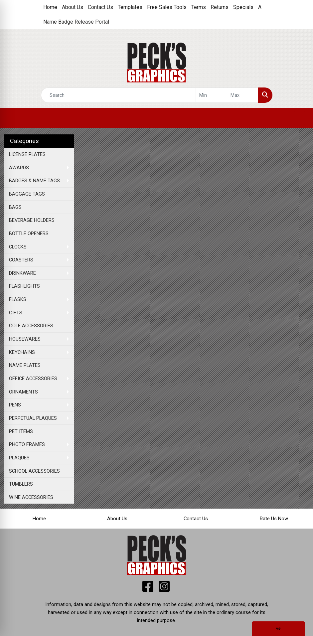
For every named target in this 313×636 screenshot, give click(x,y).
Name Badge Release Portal (76, 22)
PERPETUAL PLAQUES (33, 418)
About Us (72, 7)
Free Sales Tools (167, 7)
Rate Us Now (274, 519)
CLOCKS (18, 247)
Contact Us (100, 7)
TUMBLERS (21, 484)
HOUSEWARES (25, 339)
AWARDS (19, 168)
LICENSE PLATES (27, 154)
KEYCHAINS (22, 352)
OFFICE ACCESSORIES (33, 379)
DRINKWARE (22, 273)
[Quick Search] (118, 95)
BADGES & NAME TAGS (34, 181)
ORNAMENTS (23, 392)
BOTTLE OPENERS (29, 234)
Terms (198, 7)
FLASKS (17, 299)
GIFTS (15, 313)
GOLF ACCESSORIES (31, 326)
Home (50, 7)
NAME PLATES (25, 365)
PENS (15, 405)
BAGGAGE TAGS (27, 194)
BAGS (15, 207)
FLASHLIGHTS (24, 286)
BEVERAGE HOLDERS (32, 220)
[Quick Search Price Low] (211, 95)
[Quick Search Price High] (242, 95)
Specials (243, 7)
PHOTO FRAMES (27, 444)
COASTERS (21, 260)
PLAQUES (19, 458)
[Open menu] (299, 118)
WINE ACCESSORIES (31, 497)
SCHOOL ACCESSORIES (34, 471)
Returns (220, 7)
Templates (130, 7)
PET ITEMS (21, 431)
